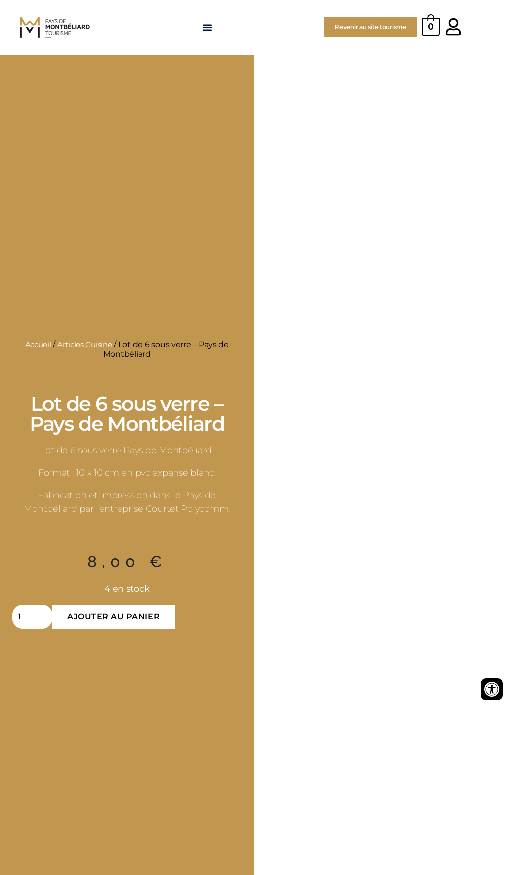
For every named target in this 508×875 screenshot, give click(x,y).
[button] (208, 27)
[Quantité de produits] (32, 617)
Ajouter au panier (113, 616)
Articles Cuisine (85, 344)
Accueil (36, 344)
